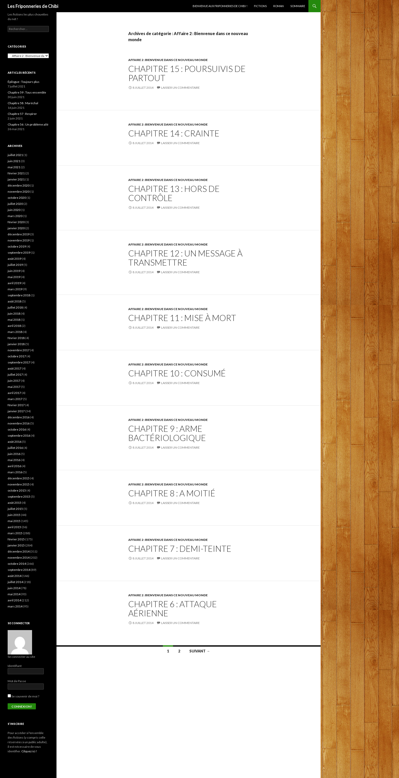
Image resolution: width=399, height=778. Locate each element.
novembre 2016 (19, 423)
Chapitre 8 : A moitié (171, 493)
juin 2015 (14, 515)
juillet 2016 (15, 448)
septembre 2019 (19, 252)
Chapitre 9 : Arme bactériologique (167, 433)
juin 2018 (14, 313)
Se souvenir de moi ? (23, 696)
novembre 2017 (19, 350)
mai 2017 (14, 387)
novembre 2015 (19, 484)
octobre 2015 (17, 490)
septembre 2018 (19, 295)
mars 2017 (15, 399)
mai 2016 (14, 460)
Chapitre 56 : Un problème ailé (28, 124)
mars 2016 (15, 472)
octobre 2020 (17, 198)
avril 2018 (14, 326)
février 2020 (16, 222)
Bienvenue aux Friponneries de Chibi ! (220, 6)
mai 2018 (14, 320)
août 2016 (14, 442)
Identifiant (15, 666)
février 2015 (16, 539)
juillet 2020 (15, 204)
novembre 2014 (19, 557)
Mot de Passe (17, 681)
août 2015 (14, 503)
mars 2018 (15, 332)
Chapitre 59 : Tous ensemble (27, 92)
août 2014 (14, 576)
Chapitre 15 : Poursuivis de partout (187, 73)
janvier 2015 (16, 545)
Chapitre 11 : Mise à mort (182, 318)
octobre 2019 (17, 246)
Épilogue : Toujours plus (23, 82)
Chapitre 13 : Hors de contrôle (174, 193)
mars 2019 (15, 289)
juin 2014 (14, 588)
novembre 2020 (19, 191)
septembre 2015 (19, 496)
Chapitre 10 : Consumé (177, 373)
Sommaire (297, 6)
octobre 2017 (17, 356)
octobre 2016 (17, 429)
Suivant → (199, 651)
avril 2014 (14, 600)
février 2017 (16, 405)
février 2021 (16, 173)
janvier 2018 (16, 344)
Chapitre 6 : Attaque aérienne (172, 608)
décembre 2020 (19, 185)
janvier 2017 (16, 411)
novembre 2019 (19, 240)
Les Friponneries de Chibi (33, 6)
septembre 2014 (19, 570)
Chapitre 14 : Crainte (173, 133)
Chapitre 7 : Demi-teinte (179, 548)
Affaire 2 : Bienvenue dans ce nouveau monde (168, 60)
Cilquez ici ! (29, 751)
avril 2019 (14, 283)
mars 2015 (15, 533)
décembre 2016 (19, 417)
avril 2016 (14, 466)
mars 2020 (15, 216)
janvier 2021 (16, 179)
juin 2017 (14, 381)
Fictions (260, 6)
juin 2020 (14, 210)
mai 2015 (14, 521)
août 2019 (14, 259)
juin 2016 (14, 454)
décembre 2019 (19, 234)
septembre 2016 (19, 435)
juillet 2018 (15, 307)
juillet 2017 (15, 374)
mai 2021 (14, 167)
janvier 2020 (16, 228)
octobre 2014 (17, 564)
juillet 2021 (15, 155)
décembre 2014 (19, 551)
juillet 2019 (15, 265)
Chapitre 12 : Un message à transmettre (185, 257)
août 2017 (14, 368)
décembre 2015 (19, 478)
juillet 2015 (15, 509)
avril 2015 (14, 527)
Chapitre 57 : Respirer (22, 114)
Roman (278, 6)
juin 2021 (14, 161)
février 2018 (16, 338)
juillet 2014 (15, 582)
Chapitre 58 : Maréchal (23, 103)
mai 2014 (14, 594)
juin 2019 (14, 271)
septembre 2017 (19, 362)
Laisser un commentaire (180, 87)
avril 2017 (14, 393)
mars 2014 (15, 606)
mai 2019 (14, 277)
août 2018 (14, 301)
